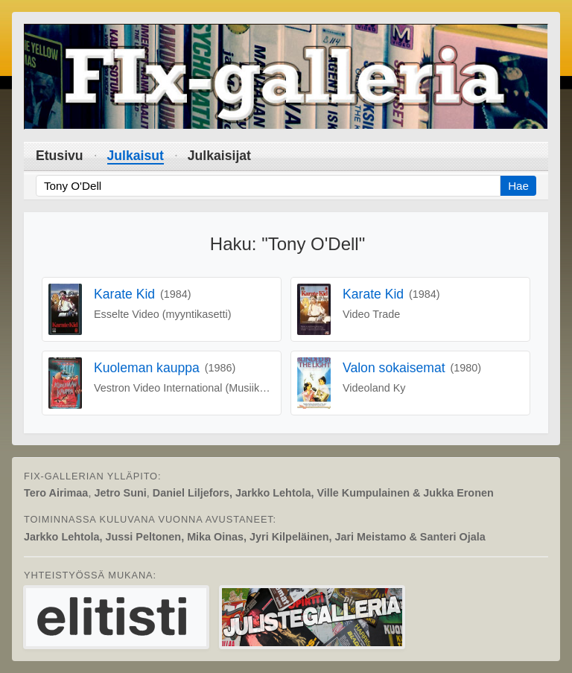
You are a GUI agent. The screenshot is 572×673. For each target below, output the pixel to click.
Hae (518, 185)
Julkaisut (135, 155)
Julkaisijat (219, 155)
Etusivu (59, 155)
